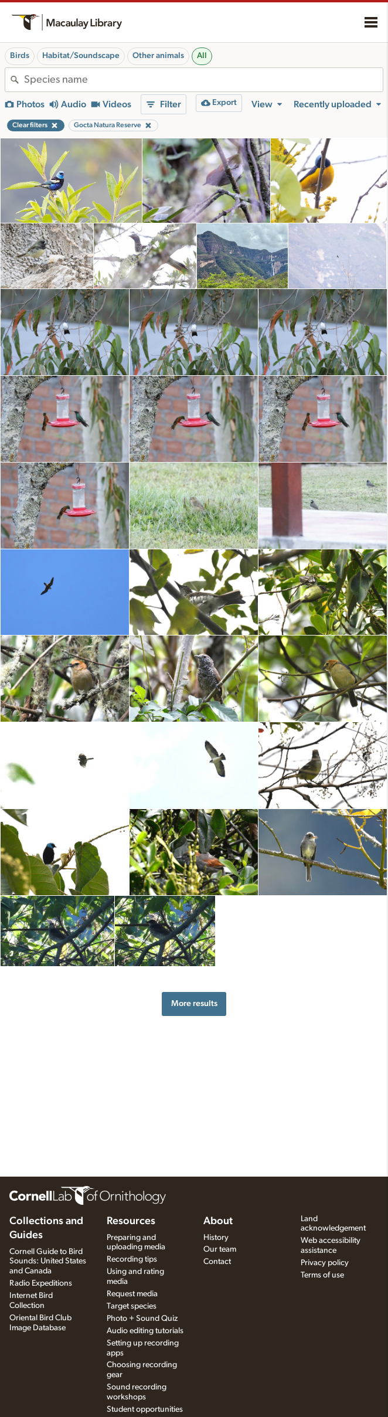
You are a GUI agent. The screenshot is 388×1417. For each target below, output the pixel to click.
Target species (131, 1306)
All (202, 56)
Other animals (158, 56)
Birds (19, 56)
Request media (132, 1294)
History (216, 1237)
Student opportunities (145, 1409)
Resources (131, 1221)
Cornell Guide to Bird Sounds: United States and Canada (47, 1262)
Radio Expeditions (40, 1283)
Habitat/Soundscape (81, 56)
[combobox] (203, 79)
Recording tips (132, 1259)
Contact (217, 1262)
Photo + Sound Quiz (142, 1318)
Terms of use (322, 1275)
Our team (219, 1249)
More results (194, 1003)
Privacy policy (325, 1263)
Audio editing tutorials (145, 1331)
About (218, 1221)
